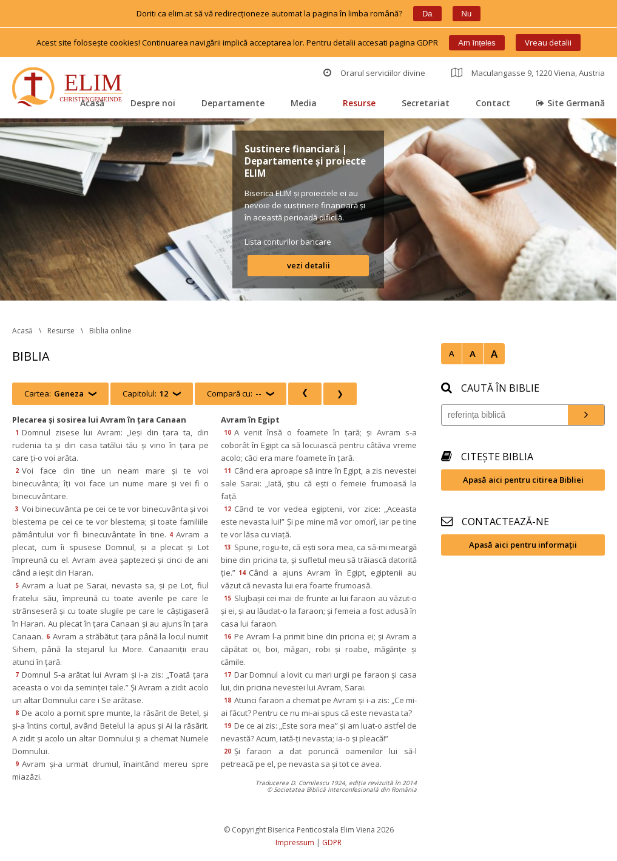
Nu (467, 13)
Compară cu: (234, 393)
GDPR (332, 842)
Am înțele (476, 42)
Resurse (359, 103)
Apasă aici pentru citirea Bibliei (523, 479)
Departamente (233, 103)
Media (304, 103)
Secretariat (426, 103)
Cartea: (54, 393)
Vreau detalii (548, 42)
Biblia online (110, 330)
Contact (493, 103)
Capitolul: (145, 393)
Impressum (294, 842)
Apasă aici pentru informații (523, 544)
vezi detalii (308, 265)
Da (427, 13)
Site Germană (570, 103)
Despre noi (152, 103)
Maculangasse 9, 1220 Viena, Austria (528, 72)
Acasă (92, 103)
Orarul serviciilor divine (374, 72)
